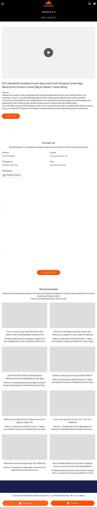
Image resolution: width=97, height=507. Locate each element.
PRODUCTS (51, 18)
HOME (43, 18)
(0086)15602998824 (12, 175)
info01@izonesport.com (59, 156)
